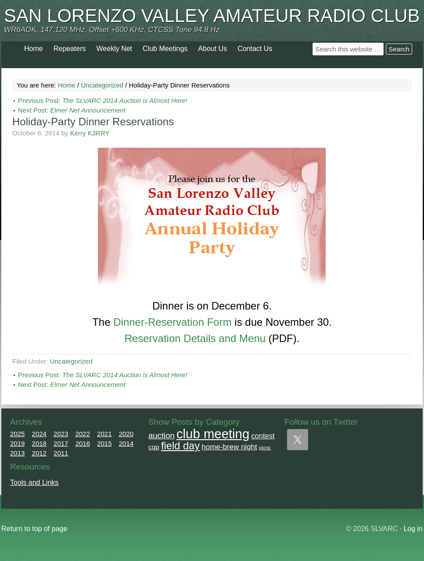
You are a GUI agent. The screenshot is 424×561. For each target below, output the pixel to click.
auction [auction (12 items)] (161, 435)
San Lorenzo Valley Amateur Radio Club (212, 15)
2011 (61, 453)
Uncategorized (71, 361)
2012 (39, 453)
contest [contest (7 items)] (262, 436)
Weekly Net (115, 48)
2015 (104, 443)
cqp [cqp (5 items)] (153, 447)
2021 (104, 433)
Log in (413, 528)
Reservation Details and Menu (195, 338)
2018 (39, 443)
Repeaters (70, 48)
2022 (82, 433)
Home (33, 48)
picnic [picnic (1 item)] (265, 447)
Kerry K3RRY (90, 133)
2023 (61, 433)
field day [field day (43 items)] (180, 446)
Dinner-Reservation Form (172, 322)
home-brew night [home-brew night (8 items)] (229, 447)
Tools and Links (34, 482)
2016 (82, 443)
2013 (17, 453)
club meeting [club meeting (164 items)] (212, 433)
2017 (61, 443)
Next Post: (72, 110)
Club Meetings (165, 48)
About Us (212, 48)
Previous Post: (102, 100)
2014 (126, 443)
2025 (17, 433)
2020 (126, 433)
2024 (39, 433)
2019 (17, 443)
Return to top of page (34, 528)
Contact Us (254, 48)
